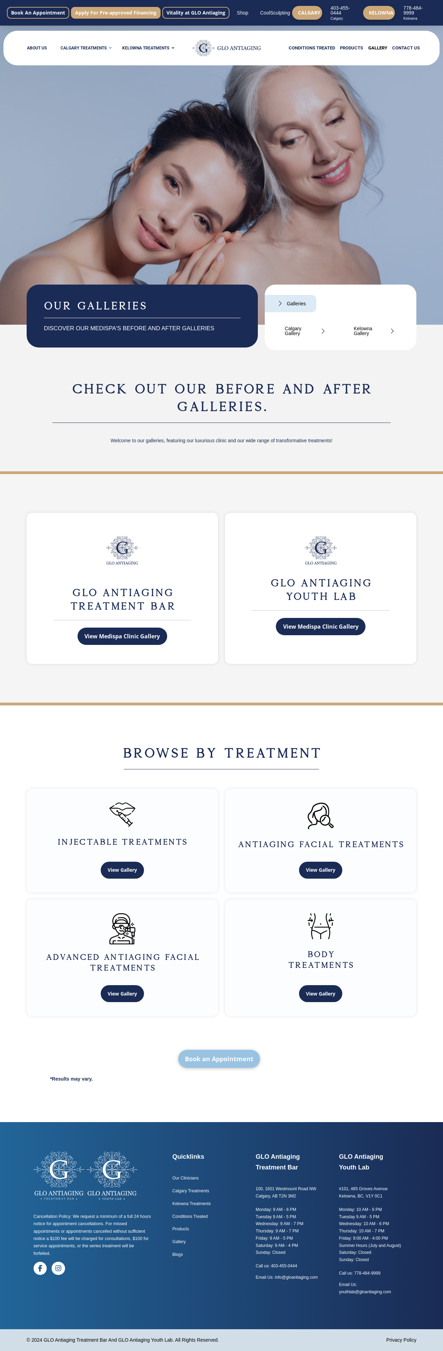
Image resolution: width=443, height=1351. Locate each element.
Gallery (179, 1241)
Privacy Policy (401, 1340)
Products (180, 1229)
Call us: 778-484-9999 (360, 1273)
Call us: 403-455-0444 (276, 1266)
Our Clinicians (185, 1178)
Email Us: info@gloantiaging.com (287, 1277)
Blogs (178, 1254)
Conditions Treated (190, 1216)
